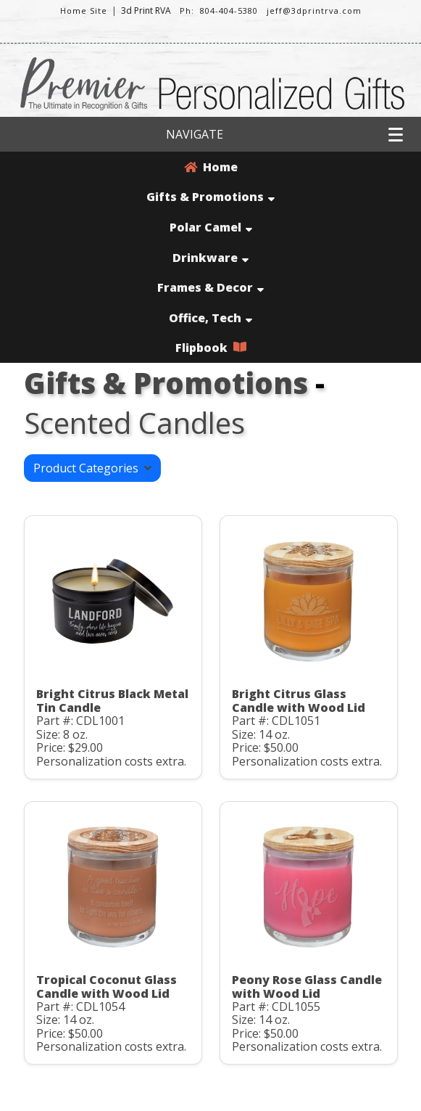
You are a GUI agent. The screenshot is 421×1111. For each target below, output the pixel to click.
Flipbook (210, 348)
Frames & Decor (210, 287)
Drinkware (210, 258)
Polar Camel (211, 227)
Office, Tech (210, 318)
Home (211, 167)
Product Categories (92, 468)
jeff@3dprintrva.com (314, 10)
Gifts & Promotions (210, 197)
